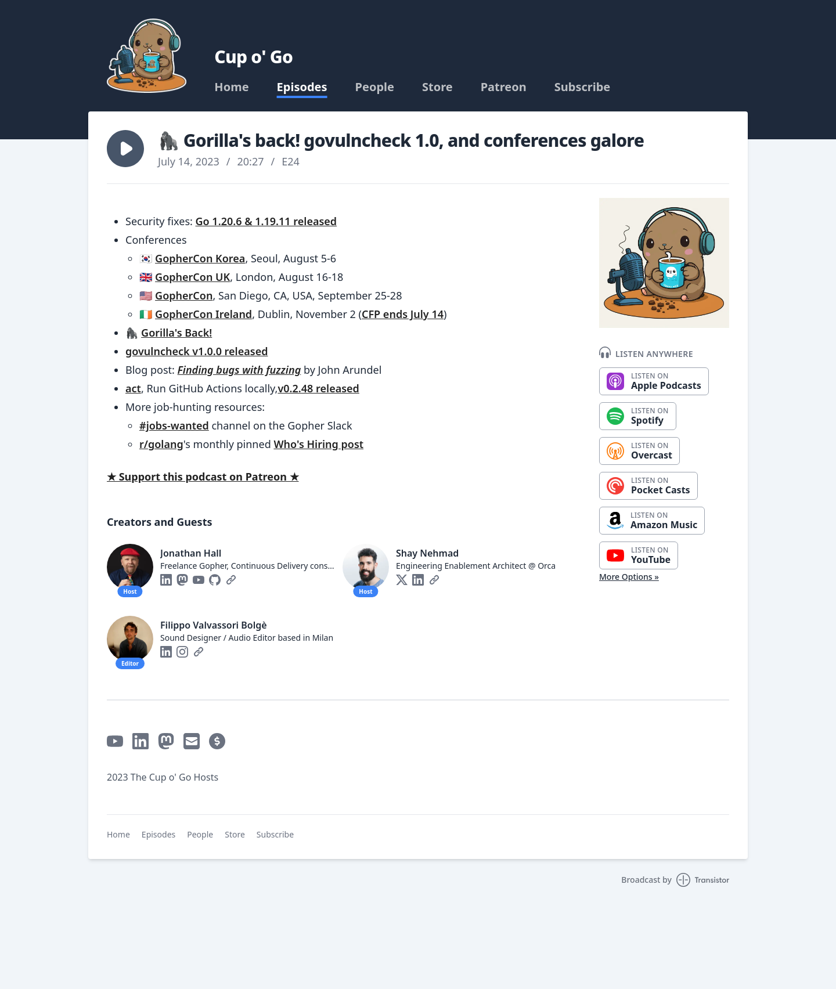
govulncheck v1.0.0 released (196, 351)
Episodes (302, 87)
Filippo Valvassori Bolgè (213, 625)
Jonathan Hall (190, 553)
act (133, 388)
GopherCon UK (192, 277)
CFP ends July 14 (403, 314)
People (374, 87)
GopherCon (183, 295)
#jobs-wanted (174, 425)
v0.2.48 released (318, 388)
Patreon (504, 87)
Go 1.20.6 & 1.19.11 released (266, 221)
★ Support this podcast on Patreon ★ (203, 476)
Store (437, 87)
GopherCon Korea (200, 258)
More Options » (629, 576)
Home (231, 87)
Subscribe (582, 87)
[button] (125, 148)
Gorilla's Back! (176, 333)
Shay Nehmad (427, 553)
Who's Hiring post (318, 444)
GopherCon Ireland (203, 314)
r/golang (161, 444)
